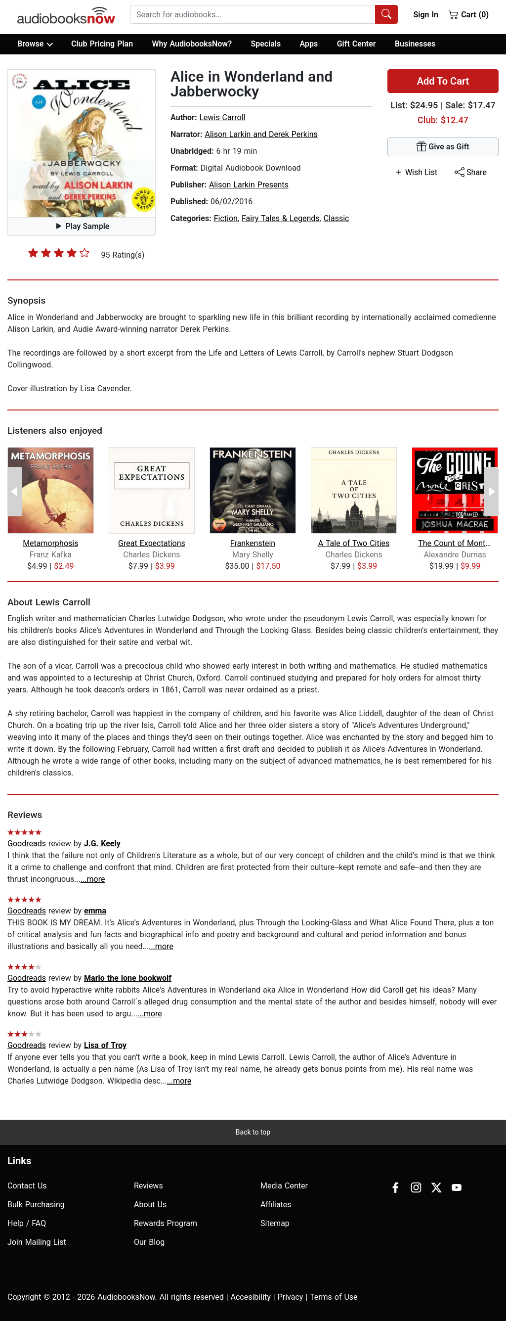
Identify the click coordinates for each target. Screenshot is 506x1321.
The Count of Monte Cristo (455, 543)
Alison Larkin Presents (249, 184)
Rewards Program (165, 1223)
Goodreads (26, 843)
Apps (309, 43)
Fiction (226, 218)
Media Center (284, 1185)
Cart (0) (469, 14)
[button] (81, 143)
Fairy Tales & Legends (281, 218)
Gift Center (356, 43)
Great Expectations (151, 543)
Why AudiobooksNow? (192, 43)
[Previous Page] (14, 491)
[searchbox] (253, 14)
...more (93, 879)
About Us (150, 1204)
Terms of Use (334, 1297)
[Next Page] (491, 491)
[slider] (59, 253)
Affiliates (276, 1204)
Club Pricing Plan (102, 43)
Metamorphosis (50, 543)
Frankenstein (252, 543)
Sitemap (275, 1223)
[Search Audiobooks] (386, 14)
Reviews (148, 1185)
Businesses (415, 43)
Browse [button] (34, 44)
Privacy (290, 1297)
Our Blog (149, 1242)
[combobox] (264, 14)
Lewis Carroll (222, 117)
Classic (336, 218)
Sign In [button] (425, 14)
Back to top (253, 1132)
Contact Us (27, 1185)
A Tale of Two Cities (354, 543)
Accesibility (251, 1297)
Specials (266, 43)
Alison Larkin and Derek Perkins (261, 134)
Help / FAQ (26, 1223)
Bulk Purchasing (36, 1204)
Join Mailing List (36, 1242)
